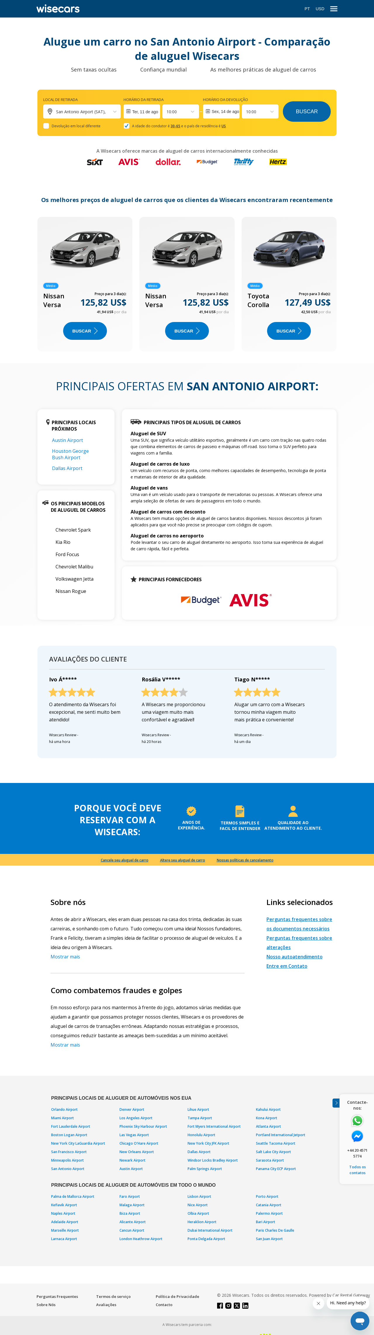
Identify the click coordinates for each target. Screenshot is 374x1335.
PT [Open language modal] (307, 8)
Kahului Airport (268, 1109)
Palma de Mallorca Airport (72, 1196)
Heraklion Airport (202, 1221)
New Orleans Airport (137, 1151)
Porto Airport (267, 1196)
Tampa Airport (200, 1117)
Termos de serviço (113, 1296)
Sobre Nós (46, 1304)
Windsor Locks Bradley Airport (213, 1160)
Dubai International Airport (210, 1230)
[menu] (333, 9)
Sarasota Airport (270, 1160)
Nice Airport (198, 1204)
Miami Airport (62, 1117)
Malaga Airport (132, 1204)
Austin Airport (67, 440)
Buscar (307, 111)
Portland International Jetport (280, 1134)
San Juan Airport (269, 1238)
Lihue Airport (198, 1109)
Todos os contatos (357, 1169)
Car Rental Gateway (351, 1295)
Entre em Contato (286, 966)
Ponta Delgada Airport (206, 1238)
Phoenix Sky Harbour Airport (143, 1126)
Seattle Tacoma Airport (275, 1143)
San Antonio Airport (67, 1168)
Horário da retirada (144, 99)
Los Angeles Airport (136, 1117)
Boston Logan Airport (69, 1134)
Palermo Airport (269, 1213)
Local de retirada (60, 99)
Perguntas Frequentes (57, 1296)
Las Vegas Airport (134, 1134)
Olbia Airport (198, 1213)
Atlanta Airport (268, 1126)
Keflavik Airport (64, 1204)
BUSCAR (85, 331)
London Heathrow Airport (141, 1238)
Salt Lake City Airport (273, 1151)
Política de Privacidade (177, 1296)
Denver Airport (132, 1109)
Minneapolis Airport (67, 1160)
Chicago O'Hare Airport (139, 1143)
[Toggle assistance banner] (336, 1103)
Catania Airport (268, 1204)
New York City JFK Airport (208, 1143)
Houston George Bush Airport (70, 454)
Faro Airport (130, 1196)
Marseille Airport (65, 1230)
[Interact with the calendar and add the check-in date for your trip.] (142, 112)
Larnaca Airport (64, 1238)
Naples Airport (63, 1213)
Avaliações (106, 1304)
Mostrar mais (65, 956)
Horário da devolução (225, 99)
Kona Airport (266, 1117)
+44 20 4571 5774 (357, 1153)
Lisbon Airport (199, 1196)
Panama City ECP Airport (276, 1168)
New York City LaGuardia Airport (78, 1143)
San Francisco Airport (69, 1151)
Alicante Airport (133, 1221)
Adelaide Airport (64, 1221)
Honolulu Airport (201, 1134)
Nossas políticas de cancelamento (245, 860)
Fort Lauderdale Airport (70, 1126)
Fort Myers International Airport (214, 1126)
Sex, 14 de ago (225, 111)
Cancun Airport (132, 1230)
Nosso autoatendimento (294, 956)
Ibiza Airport (130, 1213)
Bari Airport (265, 1221)
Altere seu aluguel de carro (182, 860)
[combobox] (167, 111)
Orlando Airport (64, 1109)
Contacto (164, 1304)
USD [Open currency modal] (320, 8)
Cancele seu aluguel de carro (124, 860)
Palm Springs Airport (205, 1168)
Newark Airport (133, 1160)
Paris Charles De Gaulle (275, 1230)
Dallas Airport (67, 468)
